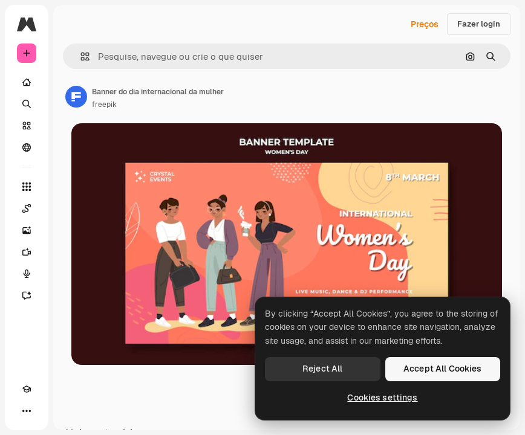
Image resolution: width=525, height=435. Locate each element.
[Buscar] (26, 104)
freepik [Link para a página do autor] (104, 104)
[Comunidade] (26, 147)
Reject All (322, 368)
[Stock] (26, 125)
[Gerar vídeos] (26, 252)
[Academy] (26, 389)
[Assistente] (26, 295)
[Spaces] (26, 208)
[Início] (26, 82)
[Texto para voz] (26, 273)
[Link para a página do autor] (76, 97)
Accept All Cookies (442, 368)
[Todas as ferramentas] (26, 186)
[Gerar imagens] (26, 230)
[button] (80, 56)
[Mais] (26, 410)
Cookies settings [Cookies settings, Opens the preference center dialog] (382, 397)
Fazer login (478, 24)
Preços (425, 24)
